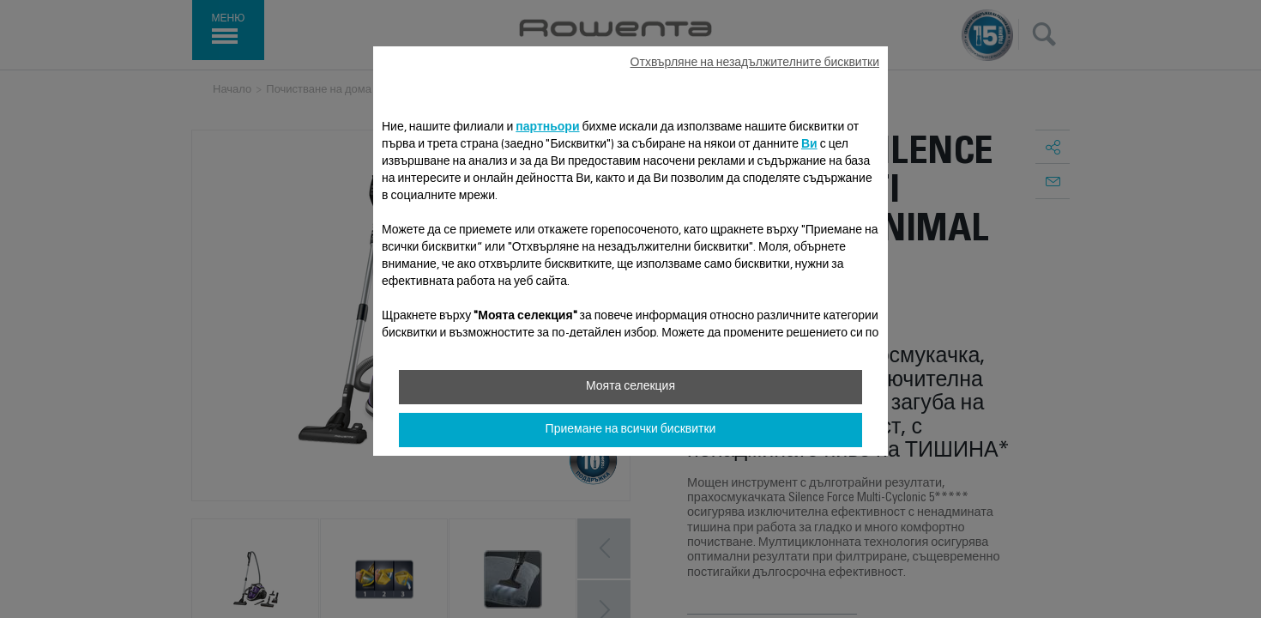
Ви (809, 145)
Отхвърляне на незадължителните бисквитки (754, 64)
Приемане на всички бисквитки (631, 430)
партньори (547, 128)
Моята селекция (630, 387)
